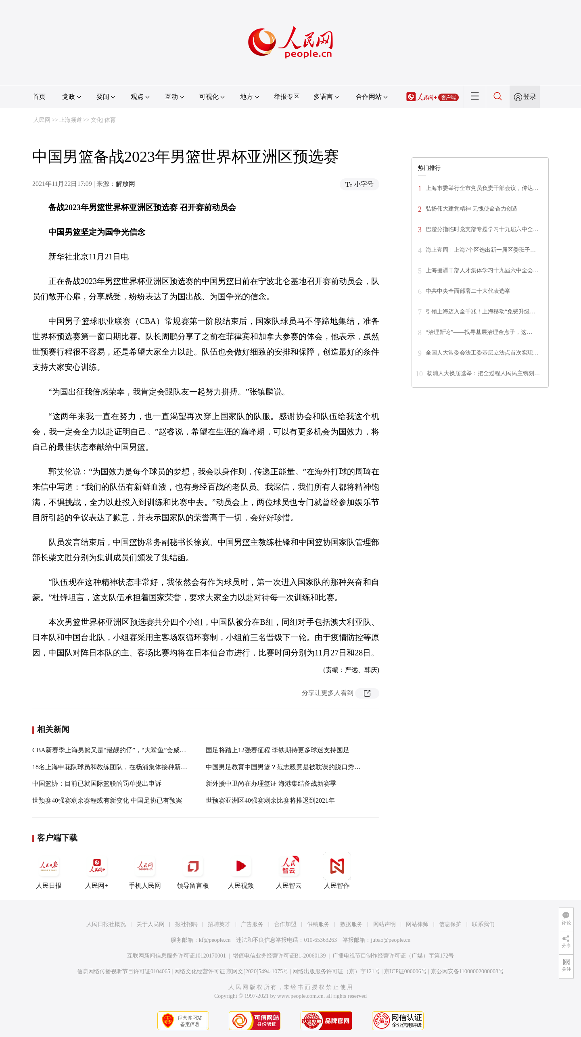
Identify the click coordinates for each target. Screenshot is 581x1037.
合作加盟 (285, 924)
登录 (529, 96)
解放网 (125, 183)
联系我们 (483, 924)
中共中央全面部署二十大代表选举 (468, 291)
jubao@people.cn (390, 940)
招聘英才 (219, 924)
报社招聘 (186, 924)
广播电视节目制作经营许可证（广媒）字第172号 (393, 956)
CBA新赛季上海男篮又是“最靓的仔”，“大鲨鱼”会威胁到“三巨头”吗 (128, 750)
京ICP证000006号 (405, 971)
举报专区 (287, 96)
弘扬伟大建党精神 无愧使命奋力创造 (472, 209)
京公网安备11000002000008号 (467, 971)
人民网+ (97, 870)
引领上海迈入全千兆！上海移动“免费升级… (480, 312)
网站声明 (384, 924)
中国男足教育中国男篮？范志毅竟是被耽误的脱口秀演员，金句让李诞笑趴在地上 (322, 767)
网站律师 (417, 924)
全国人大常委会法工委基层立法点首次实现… (482, 353)
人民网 (41, 120)
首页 (39, 96)
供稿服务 (318, 924)
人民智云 (289, 870)
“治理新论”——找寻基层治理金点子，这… (479, 332)
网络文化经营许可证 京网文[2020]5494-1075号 (231, 971)
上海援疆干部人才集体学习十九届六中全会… (482, 270)
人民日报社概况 (106, 924)
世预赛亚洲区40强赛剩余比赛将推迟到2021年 (270, 800)
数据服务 (351, 924)
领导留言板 (193, 870)
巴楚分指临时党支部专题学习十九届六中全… (482, 229)
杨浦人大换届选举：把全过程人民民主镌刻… (483, 373)
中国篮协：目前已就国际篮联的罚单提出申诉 (96, 783)
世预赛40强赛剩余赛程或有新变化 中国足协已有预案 (107, 800)
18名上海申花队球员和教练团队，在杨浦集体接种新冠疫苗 (116, 767)
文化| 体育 (103, 120)
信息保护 (450, 924)
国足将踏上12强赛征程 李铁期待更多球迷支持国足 (277, 750)
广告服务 (252, 924)
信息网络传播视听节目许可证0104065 (123, 971)
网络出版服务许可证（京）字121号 (336, 971)
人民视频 (241, 870)
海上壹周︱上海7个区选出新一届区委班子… (481, 250)
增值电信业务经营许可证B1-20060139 (279, 956)
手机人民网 (145, 870)
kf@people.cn (215, 940)
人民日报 (49, 870)
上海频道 (70, 120)
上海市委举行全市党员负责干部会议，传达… (482, 188)
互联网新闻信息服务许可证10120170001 (176, 956)
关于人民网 (150, 924)
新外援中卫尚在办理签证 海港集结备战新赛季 (271, 783)
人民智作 (337, 870)
